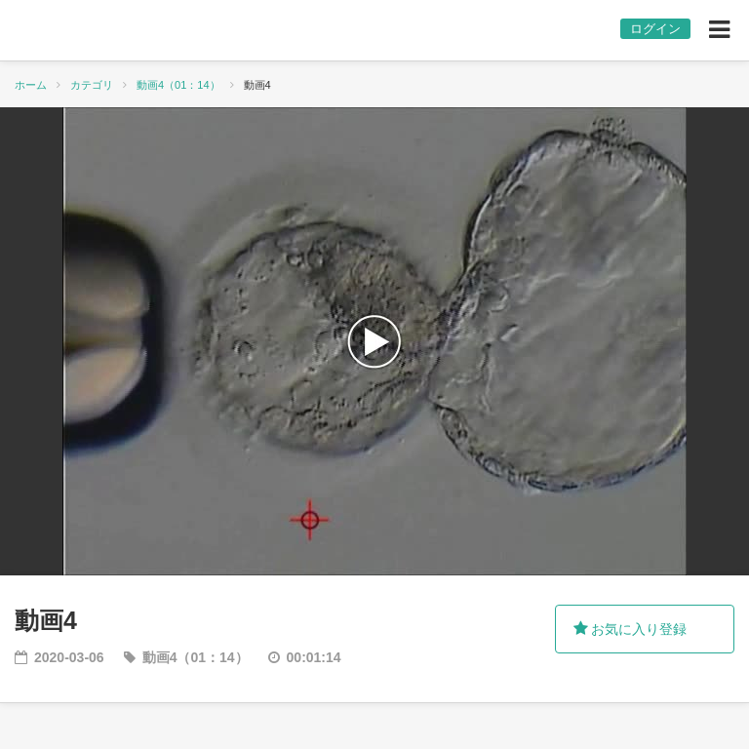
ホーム (31, 85)
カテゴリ (91, 85)
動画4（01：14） (178, 85)
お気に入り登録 (630, 629)
